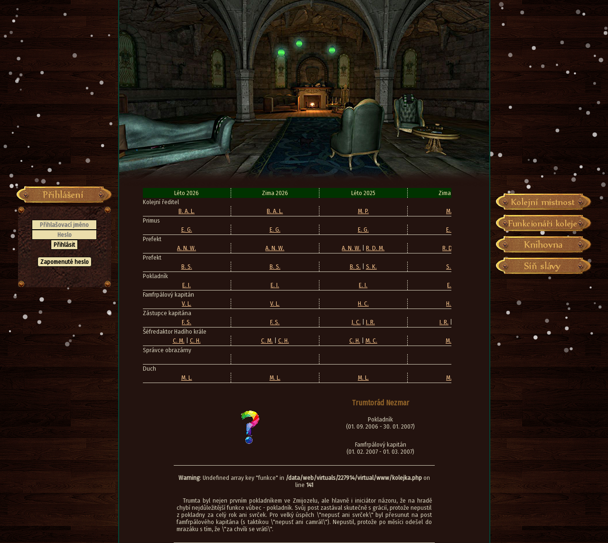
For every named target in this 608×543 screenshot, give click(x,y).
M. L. (186, 377)
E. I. (186, 285)
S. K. (371, 266)
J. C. (356, 322)
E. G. (186, 229)
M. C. (371, 340)
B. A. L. (186, 211)
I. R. (370, 322)
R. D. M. (375, 248)
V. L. (186, 303)
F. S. (186, 322)
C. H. (195, 340)
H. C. (363, 303)
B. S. (186, 266)
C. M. (179, 340)
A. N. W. (186, 248)
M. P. (363, 211)
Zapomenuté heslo (64, 261)
